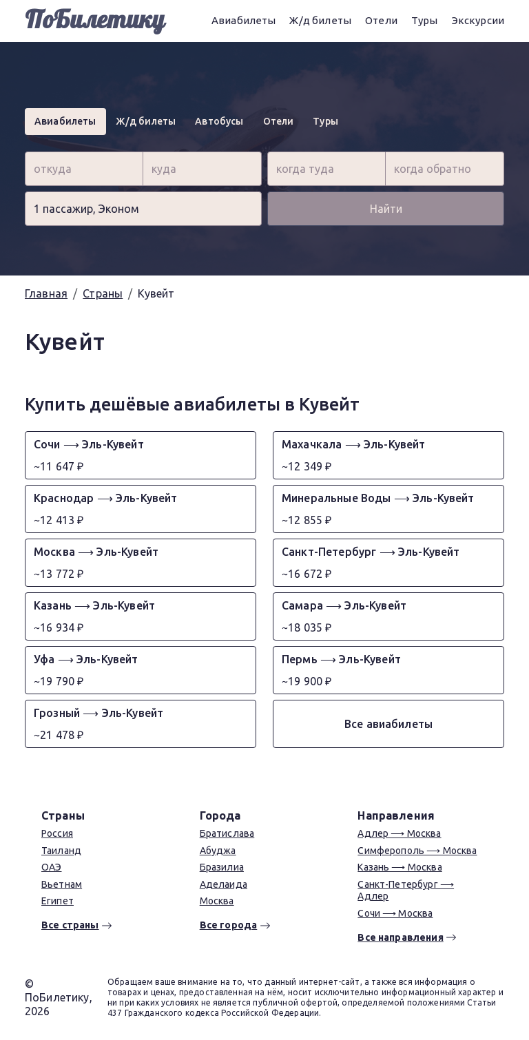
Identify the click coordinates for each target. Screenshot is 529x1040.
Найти (386, 208)
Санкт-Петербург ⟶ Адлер (405, 890)
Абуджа (218, 850)
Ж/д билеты (320, 20)
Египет (57, 900)
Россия (57, 833)
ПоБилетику (95, 20)
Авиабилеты (243, 20)
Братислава (227, 833)
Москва (217, 900)
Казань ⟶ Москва (399, 867)
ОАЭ (51, 867)
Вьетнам (61, 884)
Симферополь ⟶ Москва (417, 850)
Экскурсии (478, 20)
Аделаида (223, 884)
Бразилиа (222, 867)
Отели (381, 20)
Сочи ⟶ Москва (395, 913)
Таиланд (61, 850)
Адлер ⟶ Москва (399, 833)
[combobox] (84, 169)
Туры (424, 20)
